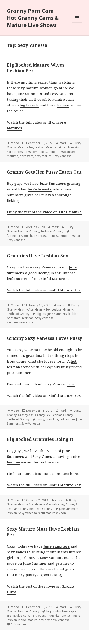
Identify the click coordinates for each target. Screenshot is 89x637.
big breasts (29, 105)
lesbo (22, 620)
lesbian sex (67, 152)
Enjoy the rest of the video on (44, 212)
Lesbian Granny (45, 147)
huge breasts (39, 236)
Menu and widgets (77, 22)
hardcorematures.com (22, 152)
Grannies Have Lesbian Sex (37, 255)
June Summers (29, 93)
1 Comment (19, 624)
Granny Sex (25, 147)
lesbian (63, 105)
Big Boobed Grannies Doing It (40, 439)
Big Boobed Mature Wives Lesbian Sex (35, 68)
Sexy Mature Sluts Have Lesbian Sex (43, 531)
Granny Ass (26, 309)
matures (12, 156)
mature (32, 620)
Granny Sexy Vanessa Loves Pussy (44, 338)
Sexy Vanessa (61, 93)
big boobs (53, 611)
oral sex (44, 620)
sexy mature (43, 156)
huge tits (54, 616)
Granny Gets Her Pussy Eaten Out (44, 172)
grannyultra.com (18, 616)
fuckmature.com (18, 236)
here (71, 384)
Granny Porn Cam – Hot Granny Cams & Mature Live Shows (33, 17)
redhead (28, 318)
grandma (52, 419)
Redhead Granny (52, 231)
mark (63, 143)
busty (40, 419)
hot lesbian (67, 419)
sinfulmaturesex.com (21, 322)
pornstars (26, 156)
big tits (41, 314)
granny (76, 611)
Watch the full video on (44, 290)
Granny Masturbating (49, 504)
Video (15, 143)
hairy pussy (38, 616)
